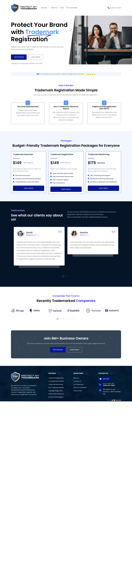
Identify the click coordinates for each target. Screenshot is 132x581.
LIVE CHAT (104, 379)
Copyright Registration (55, 391)
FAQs (62, 8)
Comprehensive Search (56, 381)
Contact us (77, 381)
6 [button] (71, 319)
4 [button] (66, 319)
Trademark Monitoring (55, 384)
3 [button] (69, 276)
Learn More (35, 57)
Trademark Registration (56, 378)
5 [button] (69, 319)
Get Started (19, 57)
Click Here (39, 63)
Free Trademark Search (56, 387)
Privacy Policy (77, 391)
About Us (54, 8)
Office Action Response (56, 394)
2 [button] (66, 276)
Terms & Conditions (79, 387)
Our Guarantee (71, 8)
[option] (39, 246)
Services (44, 8)
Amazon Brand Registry (55, 397)
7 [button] (74, 319)
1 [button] (63, 276)
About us (76, 378)
